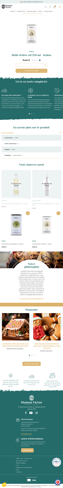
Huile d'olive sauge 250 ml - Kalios (12, 244)
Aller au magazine (31, 364)
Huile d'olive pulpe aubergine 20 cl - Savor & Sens (46, 204)
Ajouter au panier (31, 70)
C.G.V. (17, 465)
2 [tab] (31, 113)
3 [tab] (33, 113)
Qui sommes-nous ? (22, 460)
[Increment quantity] (45, 65)
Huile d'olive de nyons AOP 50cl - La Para (15, 203)
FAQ (17, 469)
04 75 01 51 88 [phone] (25, 426)
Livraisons (19, 472)
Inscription (27, 450)
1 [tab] (29, 113)
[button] (4, 484)
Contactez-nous (26, 433)
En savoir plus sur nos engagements (31, 298)
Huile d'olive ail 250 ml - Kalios (42, 244)
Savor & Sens (36, 200)
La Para (4, 200)
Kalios (31, 51)
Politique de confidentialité (24, 467)
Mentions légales (21, 463)
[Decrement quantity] (18, 65)
